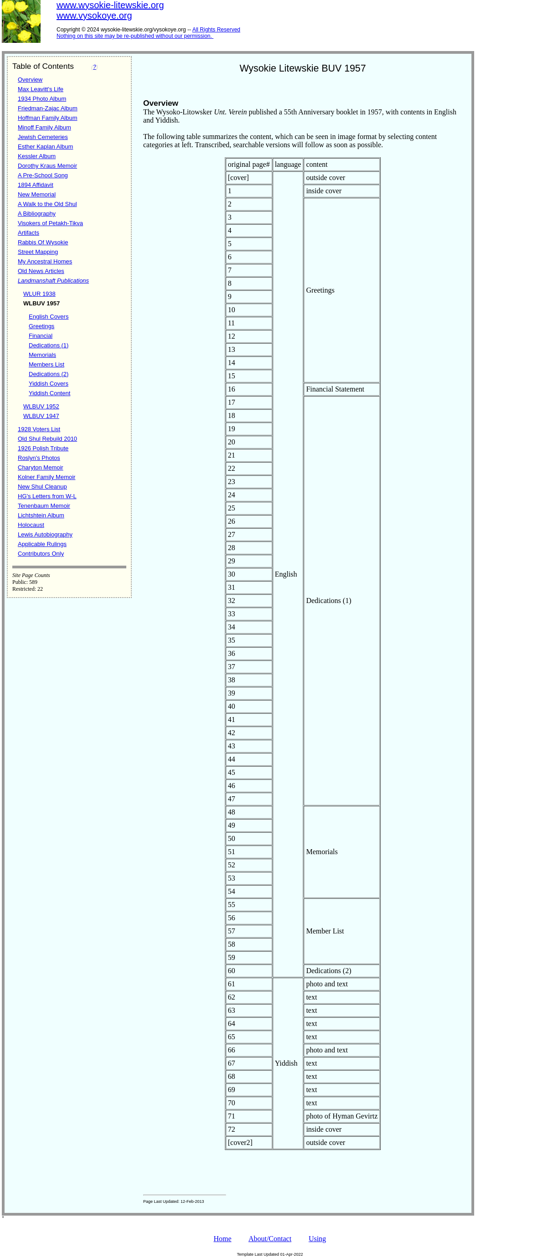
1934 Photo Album (42, 98)
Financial (40, 335)
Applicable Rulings (42, 544)
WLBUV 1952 (41, 406)
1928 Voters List (39, 429)
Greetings (41, 326)
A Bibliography (37, 213)
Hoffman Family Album (48, 117)
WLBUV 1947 (41, 415)
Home (222, 1239)
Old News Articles (41, 271)
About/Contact (269, 1239)
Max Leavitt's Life (40, 89)
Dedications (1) (48, 345)
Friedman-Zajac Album (48, 108)
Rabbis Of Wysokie (43, 242)
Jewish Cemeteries (43, 137)
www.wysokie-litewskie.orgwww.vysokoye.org (110, 10)
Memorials (42, 354)
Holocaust (31, 524)
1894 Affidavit (35, 184)
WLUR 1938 (39, 293)
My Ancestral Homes (45, 261)
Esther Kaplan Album (45, 146)
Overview (30, 79)
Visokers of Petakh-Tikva (50, 223)
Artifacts (28, 232)
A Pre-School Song (43, 175)
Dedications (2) (48, 374)
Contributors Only (41, 553)
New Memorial (37, 194)
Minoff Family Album (44, 127)
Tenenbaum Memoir (44, 505)
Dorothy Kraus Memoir (47, 165)
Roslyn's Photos (39, 457)
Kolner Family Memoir (46, 477)
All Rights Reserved (216, 29)
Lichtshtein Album (41, 515)
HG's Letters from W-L (47, 496)
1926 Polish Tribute (43, 448)
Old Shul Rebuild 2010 (47, 438)
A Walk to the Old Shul (47, 204)
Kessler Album (37, 156)
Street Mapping (38, 251)
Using (317, 1239)
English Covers (48, 316)
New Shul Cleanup (42, 486)
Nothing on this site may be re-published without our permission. (134, 36)
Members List (46, 364)
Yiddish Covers (48, 383)
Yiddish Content (49, 393)
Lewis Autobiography (45, 534)
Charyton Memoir (40, 467)
